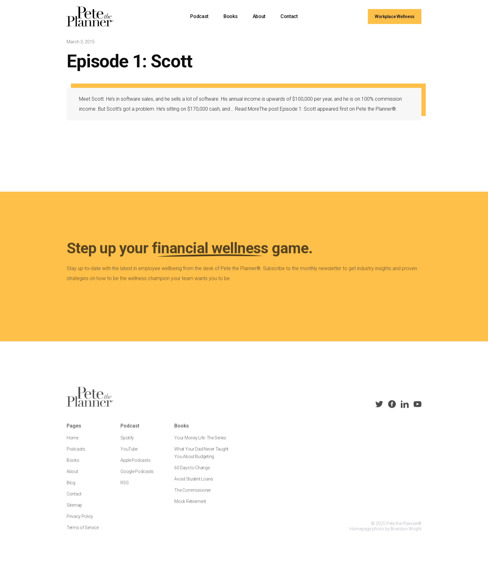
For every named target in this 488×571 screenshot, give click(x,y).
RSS (124, 486)
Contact (289, 16)
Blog (71, 486)
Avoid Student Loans (193, 483)
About (259, 16)
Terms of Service (83, 531)
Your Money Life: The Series (200, 441)
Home (72, 441)
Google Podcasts (137, 475)
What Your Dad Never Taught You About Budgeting (201, 457)
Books (230, 16)
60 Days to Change (191, 471)
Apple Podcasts (135, 464)
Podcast (199, 16)
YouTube (129, 453)
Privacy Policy (80, 520)
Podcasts (76, 453)
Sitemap (74, 509)
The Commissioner (192, 494)
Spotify (127, 441)
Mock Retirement (190, 505)
